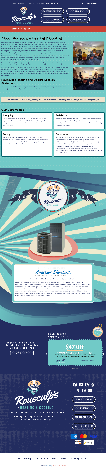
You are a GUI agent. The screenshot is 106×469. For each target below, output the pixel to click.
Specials (40, 3)
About (55, 458)
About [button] (31, 3)
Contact (64, 458)
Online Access (48, 465)
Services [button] (22, 3)
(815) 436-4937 (91, 3)
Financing (78, 11)
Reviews (49, 3)
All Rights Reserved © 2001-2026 (59, 465)
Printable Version (68, 368)
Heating (27, 458)
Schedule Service (52, 11)
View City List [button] (21, 353)
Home (13, 3)
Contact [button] (58, 3)
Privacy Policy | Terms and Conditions (53, 467)
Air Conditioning (42, 458)
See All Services (52, 19)
